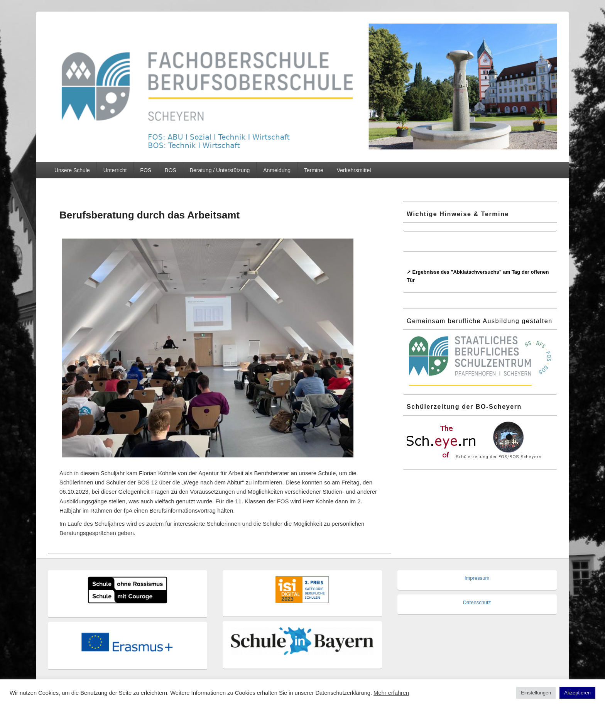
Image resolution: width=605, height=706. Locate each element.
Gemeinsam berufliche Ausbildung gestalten (480, 321)
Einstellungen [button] (536, 693)
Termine (313, 170)
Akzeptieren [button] (577, 693)
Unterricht (115, 170)
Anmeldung (277, 170)
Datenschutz (477, 602)
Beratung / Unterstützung (220, 170)
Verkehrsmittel (354, 170)
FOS (145, 170)
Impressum (477, 578)
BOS (170, 170)
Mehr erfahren (391, 693)
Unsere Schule (72, 170)
